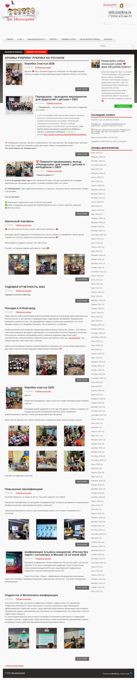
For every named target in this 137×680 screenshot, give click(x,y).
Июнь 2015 (95, 505)
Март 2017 (95, 436)
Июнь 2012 (95, 591)
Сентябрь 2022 (97, 235)
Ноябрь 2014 (96, 526)
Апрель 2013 (96, 575)
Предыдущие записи (14, 666)
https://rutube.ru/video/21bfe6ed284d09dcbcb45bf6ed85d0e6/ (68, 135)
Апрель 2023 (96, 210)
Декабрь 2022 (97, 222)
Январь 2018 (96, 403)
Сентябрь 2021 (97, 272)
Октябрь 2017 (97, 411)
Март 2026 (95, 153)
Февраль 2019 (97, 362)
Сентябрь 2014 (97, 534)
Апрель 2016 (96, 472)
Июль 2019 (95, 341)
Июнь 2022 (95, 243)
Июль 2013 (95, 567)
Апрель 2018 (96, 390)
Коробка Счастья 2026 (40, 63)
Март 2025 (95, 169)
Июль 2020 (95, 317)
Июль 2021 (95, 280)
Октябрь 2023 (97, 198)
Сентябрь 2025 (97, 165)
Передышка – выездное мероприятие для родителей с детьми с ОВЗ (61, 98)
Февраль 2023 (97, 218)
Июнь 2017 (95, 423)
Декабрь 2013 (97, 550)
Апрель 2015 (96, 513)
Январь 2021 (96, 304)
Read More (82, 89)
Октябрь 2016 (97, 456)
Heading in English (13, 52)
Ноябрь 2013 (96, 554)
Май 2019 (95, 349)
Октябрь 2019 (97, 333)
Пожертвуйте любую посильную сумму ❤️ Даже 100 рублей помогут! (116, 64)
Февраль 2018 (97, 399)
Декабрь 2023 (97, 194)
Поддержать (123, 106)
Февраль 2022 (97, 255)
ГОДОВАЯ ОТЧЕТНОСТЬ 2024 (25, 286)
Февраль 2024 (97, 190)
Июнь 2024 (95, 181)
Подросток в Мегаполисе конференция (31, 595)
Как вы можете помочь (90, 39)
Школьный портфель (19, 221)
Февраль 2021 (97, 300)
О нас (21, 38)
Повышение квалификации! (24, 489)
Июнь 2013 (95, 571)
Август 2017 (96, 419)
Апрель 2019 (96, 354)
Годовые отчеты (68, 39)
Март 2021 (95, 296)
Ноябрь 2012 (96, 587)
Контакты (108, 39)
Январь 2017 (96, 444)
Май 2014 (95, 538)
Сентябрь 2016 (97, 460)
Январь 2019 (96, 366)
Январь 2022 (96, 259)
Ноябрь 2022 (96, 226)
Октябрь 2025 (97, 161)
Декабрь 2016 (97, 448)
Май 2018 (95, 386)
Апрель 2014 (96, 542)
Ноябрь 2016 (96, 452)
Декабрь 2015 (97, 489)
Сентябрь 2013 (97, 563)
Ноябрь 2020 (96, 308)
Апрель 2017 (96, 431)
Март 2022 (95, 251)
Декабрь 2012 (97, 583)
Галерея (54, 38)
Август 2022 (96, 239)
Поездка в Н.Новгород (20, 308)
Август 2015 (96, 501)
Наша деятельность (37, 38)
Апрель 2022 (96, 247)
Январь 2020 (96, 325)
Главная (9, 39)
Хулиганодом (74, 338)
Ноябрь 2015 (96, 493)
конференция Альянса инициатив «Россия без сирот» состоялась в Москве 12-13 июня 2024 (56, 553)
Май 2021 (95, 288)
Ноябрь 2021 (96, 267)
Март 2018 (95, 395)
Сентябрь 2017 (97, 415)
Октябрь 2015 (97, 497)
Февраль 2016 (97, 481)
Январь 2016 (96, 485)
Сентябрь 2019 (97, 337)
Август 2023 (96, 202)
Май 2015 (95, 509)
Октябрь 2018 (97, 374)
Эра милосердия (18, 673)
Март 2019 (95, 358)
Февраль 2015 (97, 518)
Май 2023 (95, 206)
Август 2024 (96, 177)
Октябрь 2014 (97, 530)
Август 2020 (96, 313)
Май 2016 (95, 468)
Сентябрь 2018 (97, 378)
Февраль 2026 (97, 157)
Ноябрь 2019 (96, 329)
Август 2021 (96, 276)
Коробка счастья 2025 (39, 387)
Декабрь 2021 (97, 263)
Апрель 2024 (96, 185)
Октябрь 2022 (97, 231)
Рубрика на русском (36, 52)
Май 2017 (95, 427)
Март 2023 (95, 214)
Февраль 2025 (97, 173)
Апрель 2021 (96, 292)
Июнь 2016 (95, 464)
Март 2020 (95, 321)
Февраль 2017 (97, 440)
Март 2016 (95, 477)
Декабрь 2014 (97, 522)
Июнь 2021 (95, 284)
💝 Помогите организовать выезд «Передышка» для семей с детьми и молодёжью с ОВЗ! (60, 164)
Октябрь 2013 (97, 559)
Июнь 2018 (95, 382)
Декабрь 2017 (97, 407)
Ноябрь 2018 (96, 370)
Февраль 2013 (97, 579)
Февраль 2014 (97, 546)
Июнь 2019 (95, 345)
